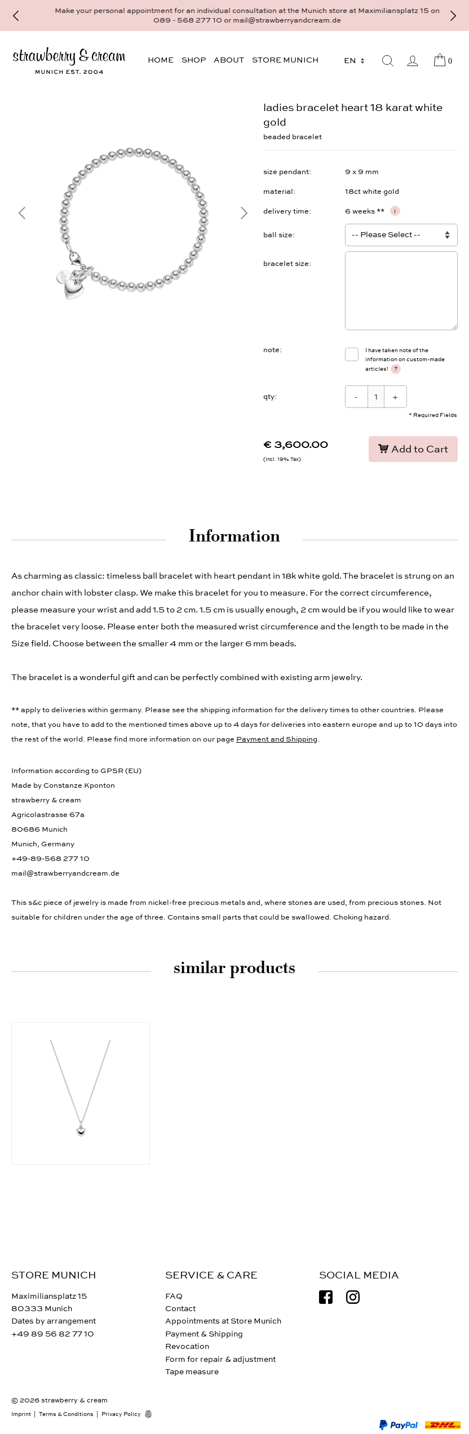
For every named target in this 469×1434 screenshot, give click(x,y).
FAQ (174, 1296)
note (271, 349)
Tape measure (192, 1372)
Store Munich (285, 60)
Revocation (187, 1346)
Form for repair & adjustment (220, 1359)
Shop (194, 60)
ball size (278, 234)
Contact (180, 1308)
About (229, 60)
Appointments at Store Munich (223, 1321)
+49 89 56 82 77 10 (52, 1334)
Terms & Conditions (66, 1414)
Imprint (21, 1414)
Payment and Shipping (276, 739)
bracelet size (286, 263)
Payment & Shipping (204, 1334)
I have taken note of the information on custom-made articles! (405, 360)
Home (161, 60)
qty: (270, 396)
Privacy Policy (121, 1414)
